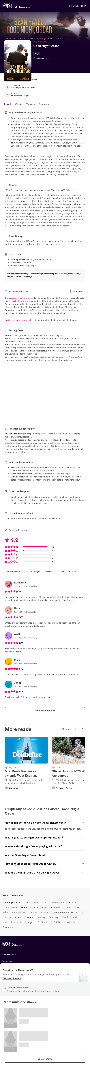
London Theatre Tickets (15, 38)
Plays (30, 38)
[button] (48, 41)
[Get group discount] (12, 978)
